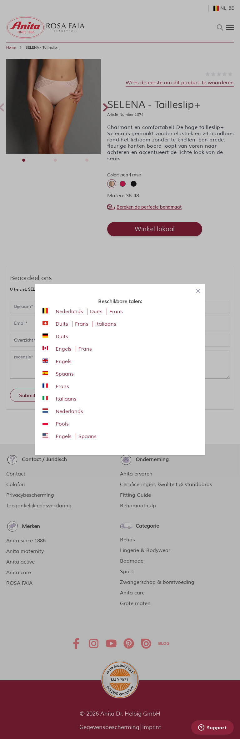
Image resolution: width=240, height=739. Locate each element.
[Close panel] (198, 291)
